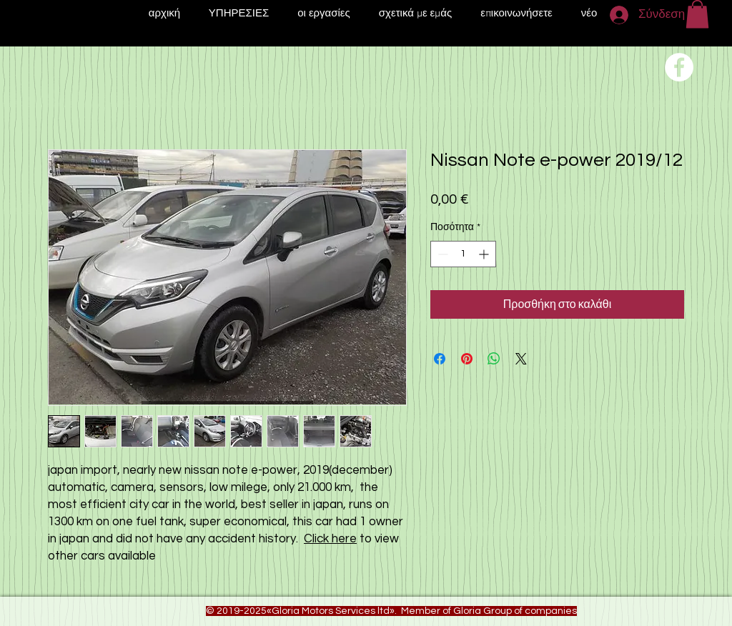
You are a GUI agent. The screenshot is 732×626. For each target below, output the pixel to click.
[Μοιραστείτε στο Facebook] (439, 358)
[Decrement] (441, 254)
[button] (697, 14)
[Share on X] (521, 358)
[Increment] (485, 254)
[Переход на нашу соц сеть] (679, 67)
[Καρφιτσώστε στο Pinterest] (466, 358)
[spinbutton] (463, 254)
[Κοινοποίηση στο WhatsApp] (494, 358)
